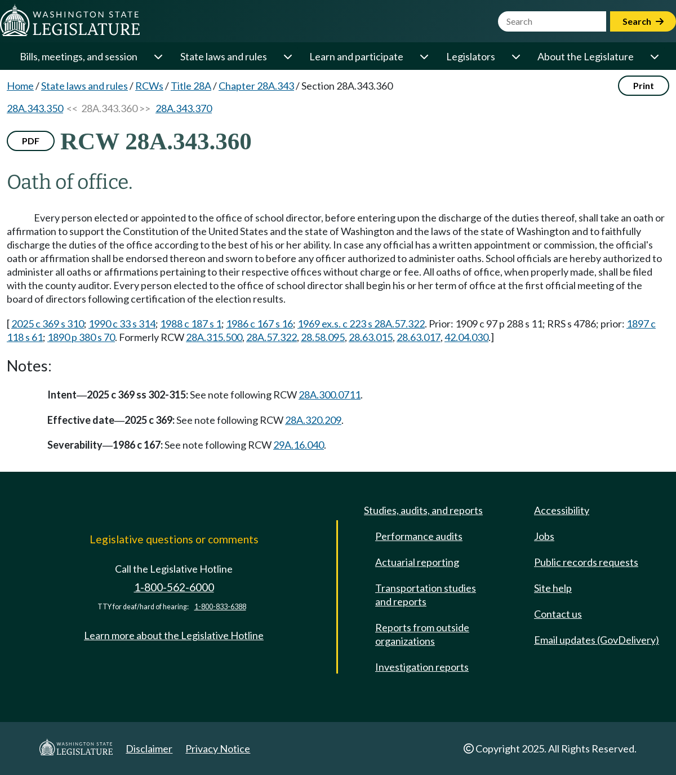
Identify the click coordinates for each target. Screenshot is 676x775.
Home (20, 85)
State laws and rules (223, 56)
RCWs (149, 85)
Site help (553, 588)
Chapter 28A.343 (256, 85)
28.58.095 (323, 337)
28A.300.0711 (330, 394)
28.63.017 (419, 337)
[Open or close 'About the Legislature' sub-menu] (654, 56)
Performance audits (418, 536)
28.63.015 (371, 337)
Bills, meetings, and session (78, 56)
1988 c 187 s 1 (190, 323)
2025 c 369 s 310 (47, 323)
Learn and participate (356, 56)
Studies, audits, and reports (423, 510)
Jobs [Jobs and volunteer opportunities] (544, 536)
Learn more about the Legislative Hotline (174, 635)
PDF (30, 140)
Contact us (558, 614)
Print (643, 85)
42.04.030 (466, 337)
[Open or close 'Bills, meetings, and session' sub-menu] (157, 56)
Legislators (470, 56)
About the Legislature (585, 56)
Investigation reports (422, 667)
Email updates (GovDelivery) (596, 640)
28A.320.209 (313, 420)
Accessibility (561, 510)
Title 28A (191, 85)
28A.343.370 (183, 108)
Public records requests (586, 562)
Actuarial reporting (417, 562)
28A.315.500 (214, 337)
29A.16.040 (298, 445)
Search (643, 21)
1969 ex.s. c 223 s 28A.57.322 (361, 323)
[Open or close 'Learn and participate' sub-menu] (423, 56)
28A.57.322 (271, 337)
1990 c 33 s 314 (121, 323)
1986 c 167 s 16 (259, 323)
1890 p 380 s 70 (81, 337)
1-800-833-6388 (220, 607)
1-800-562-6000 (174, 587)
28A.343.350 (35, 108)
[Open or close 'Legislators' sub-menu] (515, 56)
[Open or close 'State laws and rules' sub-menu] (287, 56)
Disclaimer (149, 748)
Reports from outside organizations (422, 634)
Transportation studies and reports (425, 595)
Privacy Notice (217, 748)
